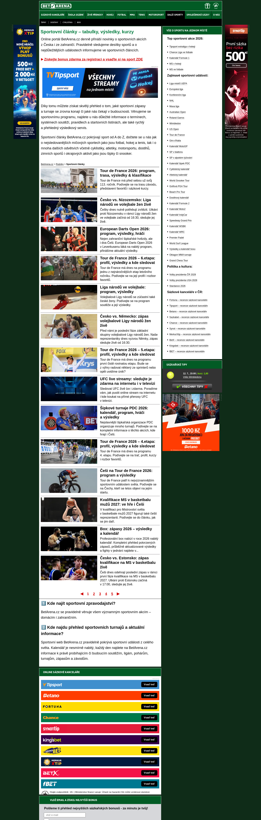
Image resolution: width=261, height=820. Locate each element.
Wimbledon (175, 123)
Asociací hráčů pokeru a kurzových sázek (63, 786)
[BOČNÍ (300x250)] (190, 450)
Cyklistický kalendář (179, 169)
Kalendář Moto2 (178, 209)
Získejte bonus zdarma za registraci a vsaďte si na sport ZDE (93, 59)
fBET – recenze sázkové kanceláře (187, 351)
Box (79, 22)
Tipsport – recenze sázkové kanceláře (189, 305)
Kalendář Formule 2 (179, 203)
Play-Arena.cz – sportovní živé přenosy (67, 749)
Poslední (118, 594)
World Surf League (179, 243)
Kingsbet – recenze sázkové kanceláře (189, 345)
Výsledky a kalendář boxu (183, 249)
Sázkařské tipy (176, 364)
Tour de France (177, 135)
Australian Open (178, 112)
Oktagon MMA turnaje (181, 254)
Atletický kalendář (178, 175)
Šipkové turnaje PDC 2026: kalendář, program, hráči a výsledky (124, 412)
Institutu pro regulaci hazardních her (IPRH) (132, 782)
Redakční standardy (72, 814)
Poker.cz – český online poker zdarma (67, 761)
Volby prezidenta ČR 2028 (183, 274)
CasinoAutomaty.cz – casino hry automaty (122, 727)
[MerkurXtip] (24, 137)
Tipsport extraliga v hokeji (182, 46)
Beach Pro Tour (177, 192)
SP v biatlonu (176, 152)
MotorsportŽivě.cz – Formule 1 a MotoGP (69, 744)
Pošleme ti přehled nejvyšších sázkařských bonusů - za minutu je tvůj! (96, 680)
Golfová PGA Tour (179, 186)
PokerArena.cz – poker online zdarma (67, 755)
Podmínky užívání (94, 814)
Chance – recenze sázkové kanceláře (188, 323)
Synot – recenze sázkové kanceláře (187, 328)
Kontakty (53, 814)
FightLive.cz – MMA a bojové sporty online (69, 721)
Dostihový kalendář (179, 197)
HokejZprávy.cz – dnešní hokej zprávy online (70, 732)
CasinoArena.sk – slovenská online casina (122, 761)
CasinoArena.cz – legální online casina (67, 767)
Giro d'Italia (175, 140)
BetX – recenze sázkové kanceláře (187, 340)
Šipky (43, 22)
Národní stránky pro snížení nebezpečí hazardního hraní (175, 805)
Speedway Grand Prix (181, 220)
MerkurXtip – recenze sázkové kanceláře (190, 334)
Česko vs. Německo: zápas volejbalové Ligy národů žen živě (125, 321)
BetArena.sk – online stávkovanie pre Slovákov (124, 738)
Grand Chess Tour (179, 260)
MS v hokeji (175, 63)
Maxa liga (174, 106)
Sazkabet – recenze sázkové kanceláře (189, 317)
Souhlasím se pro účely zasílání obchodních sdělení (91, 694)
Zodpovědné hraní (195, 782)
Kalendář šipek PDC (180, 163)
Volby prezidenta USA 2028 (183, 280)
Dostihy (54, 22)
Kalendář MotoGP (179, 146)
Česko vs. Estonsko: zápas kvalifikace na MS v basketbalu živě (127, 562)
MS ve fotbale (176, 69)
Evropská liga (176, 89)
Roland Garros (177, 117)
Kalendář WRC (177, 232)
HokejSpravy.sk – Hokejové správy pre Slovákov (125, 749)
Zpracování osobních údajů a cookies (126, 814)
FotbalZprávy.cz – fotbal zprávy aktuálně (68, 727)
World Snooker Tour (180, 180)
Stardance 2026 (178, 286)
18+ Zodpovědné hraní (160, 814)
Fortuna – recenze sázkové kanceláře (188, 300)
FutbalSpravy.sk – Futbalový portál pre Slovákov (125, 755)
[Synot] (236, 137)
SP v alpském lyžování (181, 157)
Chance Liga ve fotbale (181, 52)
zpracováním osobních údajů (78, 694)
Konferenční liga (178, 95)
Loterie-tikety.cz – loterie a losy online (120, 732)
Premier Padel (177, 237)
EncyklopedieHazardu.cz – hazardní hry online (124, 721)
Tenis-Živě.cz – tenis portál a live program (69, 738)
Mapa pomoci (139, 805)
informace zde (106, 798)
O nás (42, 814)
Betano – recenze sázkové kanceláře (188, 311)
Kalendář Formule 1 (179, 58)
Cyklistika (68, 22)
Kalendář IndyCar (178, 215)
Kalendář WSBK (178, 226)
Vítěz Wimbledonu (192, 377)
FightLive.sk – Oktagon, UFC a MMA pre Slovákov (126, 744)
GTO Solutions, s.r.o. (189, 814)
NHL (172, 100)
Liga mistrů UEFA (178, 83)
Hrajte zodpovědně (50, 794)
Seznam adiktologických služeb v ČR (112, 805)
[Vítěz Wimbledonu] (173, 375)
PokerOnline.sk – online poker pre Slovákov (123, 767)
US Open (174, 129)
